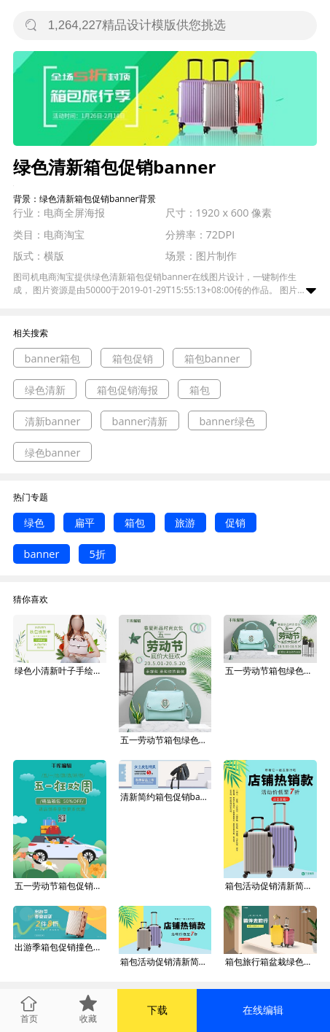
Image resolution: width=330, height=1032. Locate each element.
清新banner (53, 421)
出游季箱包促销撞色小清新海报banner (60, 947)
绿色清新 (45, 390)
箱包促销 (132, 358)
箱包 (199, 390)
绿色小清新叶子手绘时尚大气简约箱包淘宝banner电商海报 (60, 670)
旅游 (185, 522)
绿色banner (53, 452)
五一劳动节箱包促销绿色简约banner (60, 886)
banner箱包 (53, 358)
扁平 (84, 522)
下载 (157, 1010)
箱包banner (212, 358)
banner (42, 554)
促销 (235, 522)
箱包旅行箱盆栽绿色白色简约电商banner (271, 961)
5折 (98, 554)
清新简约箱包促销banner (166, 797)
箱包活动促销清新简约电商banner (271, 886)
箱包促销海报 (127, 390)
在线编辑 (263, 1010)
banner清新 (140, 421)
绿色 (34, 522)
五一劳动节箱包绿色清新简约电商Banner (166, 740)
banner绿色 (227, 421)
